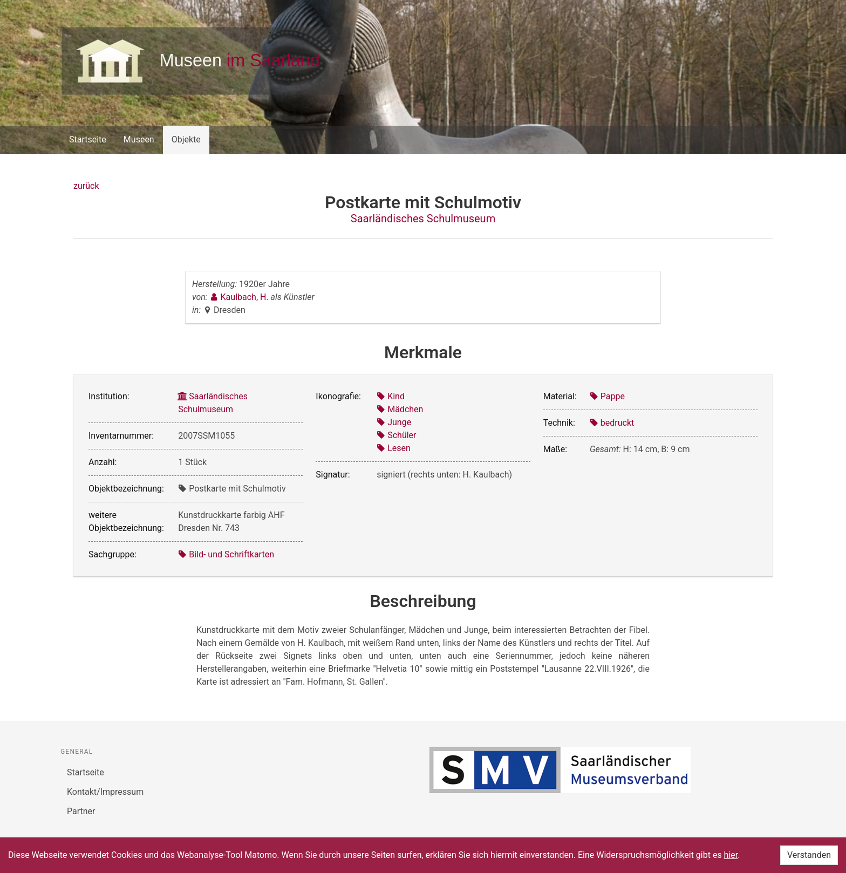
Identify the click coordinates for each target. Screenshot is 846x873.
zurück (86, 186)
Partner (81, 811)
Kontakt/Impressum (105, 792)
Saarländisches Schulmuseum (423, 218)
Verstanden (809, 855)
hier (731, 855)
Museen (139, 139)
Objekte (186, 139)
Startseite (87, 139)
